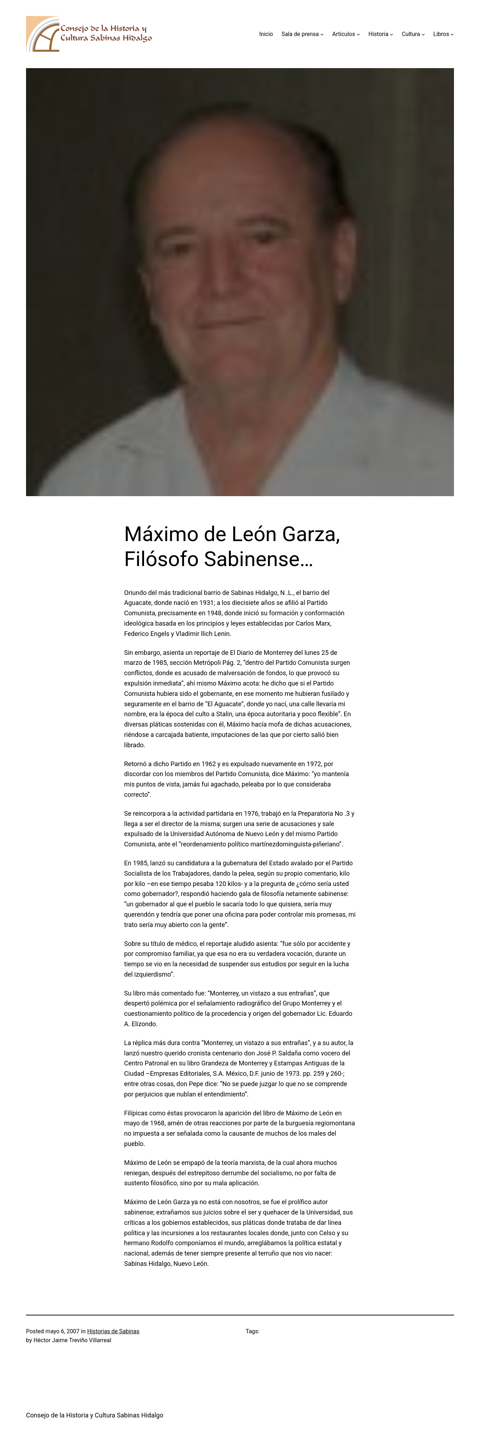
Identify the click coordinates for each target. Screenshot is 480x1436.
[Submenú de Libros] (452, 34)
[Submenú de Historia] (391, 34)
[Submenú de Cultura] (423, 34)
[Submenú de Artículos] (358, 34)
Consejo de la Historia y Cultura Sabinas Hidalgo (94, 1415)
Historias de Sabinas (113, 1331)
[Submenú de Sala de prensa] (322, 34)
